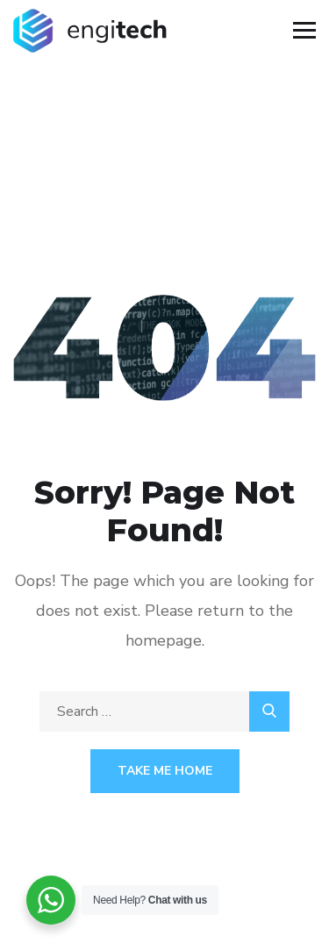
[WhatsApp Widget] (50, 900)
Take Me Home (165, 770)
